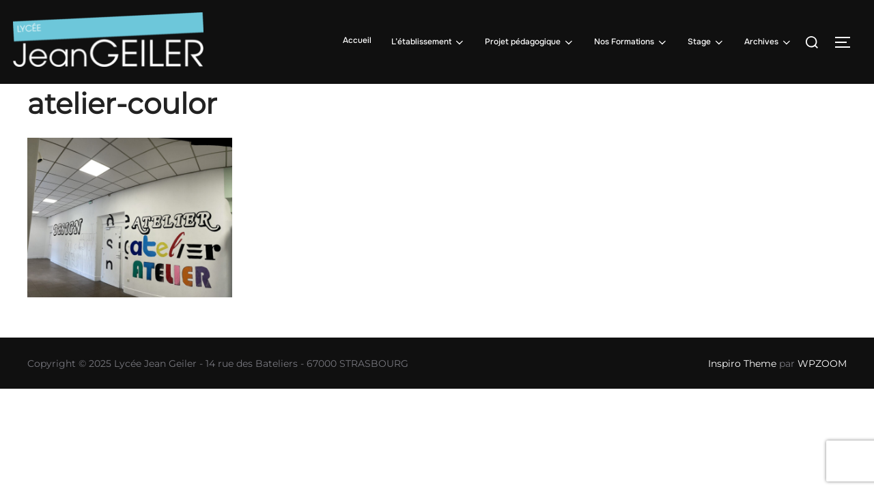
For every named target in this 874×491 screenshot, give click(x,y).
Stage (706, 42)
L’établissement (428, 42)
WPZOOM (822, 363)
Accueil (357, 40)
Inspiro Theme (742, 363)
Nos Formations (631, 42)
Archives (768, 42)
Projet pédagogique (530, 42)
